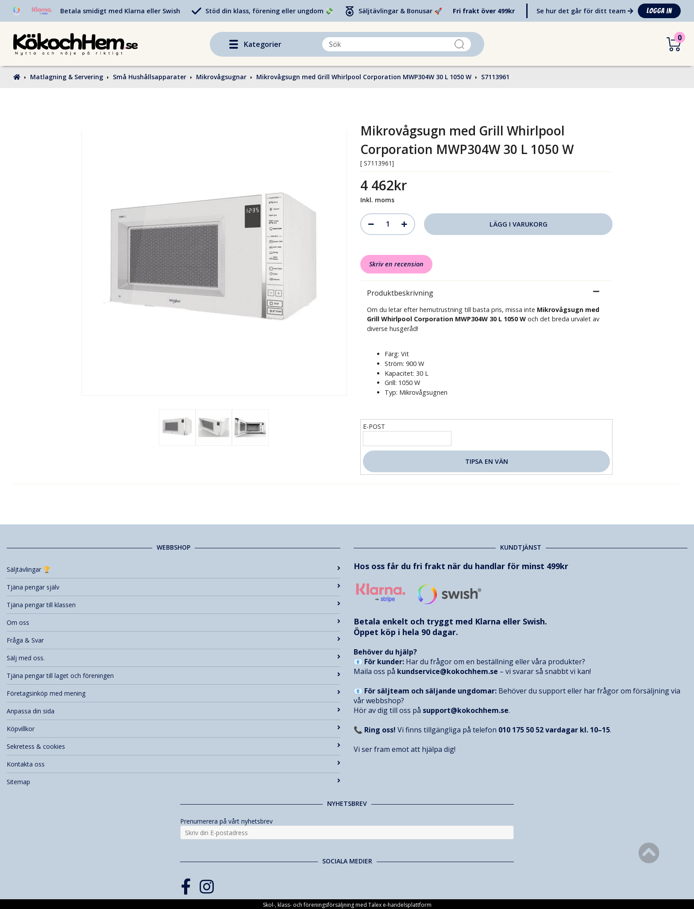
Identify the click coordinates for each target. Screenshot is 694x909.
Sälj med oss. (173, 658)
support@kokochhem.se (466, 710)
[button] (234, 44)
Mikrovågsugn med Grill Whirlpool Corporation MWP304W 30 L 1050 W (363, 77)
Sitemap (173, 782)
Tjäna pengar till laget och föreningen (173, 675)
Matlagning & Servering (66, 77)
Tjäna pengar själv (173, 587)
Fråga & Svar (173, 640)
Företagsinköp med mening (173, 693)
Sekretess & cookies (173, 746)
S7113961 (495, 77)
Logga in (659, 11)
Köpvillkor (173, 728)
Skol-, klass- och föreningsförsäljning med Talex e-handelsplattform (347, 905)
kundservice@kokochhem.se (447, 671)
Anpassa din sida (173, 711)
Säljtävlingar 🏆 (173, 569)
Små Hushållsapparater (149, 77)
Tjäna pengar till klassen (173, 605)
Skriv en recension (396, 264)
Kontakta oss (173, 764)
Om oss (173, 622)
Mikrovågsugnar (221, 77)
